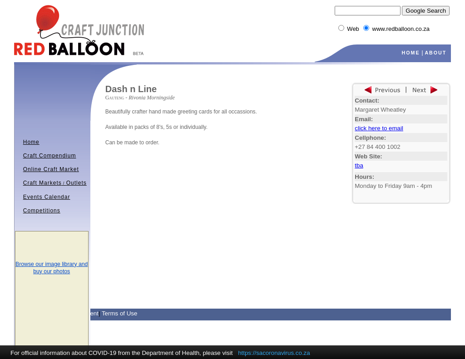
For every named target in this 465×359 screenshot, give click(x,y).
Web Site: (368, 156)
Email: (364, 119)
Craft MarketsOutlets (55, 183)
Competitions (41, 210)
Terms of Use (120, 313)
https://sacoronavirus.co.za (274, 352)
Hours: (364, 176)
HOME (411, 52)
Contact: (367, 100)
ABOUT (435, 52)
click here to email (379, 128)
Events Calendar (46, 197)
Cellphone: (370, 137)
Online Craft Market (51, 169)
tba (359, 165)
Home (31, 142)
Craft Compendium (49, 155)
